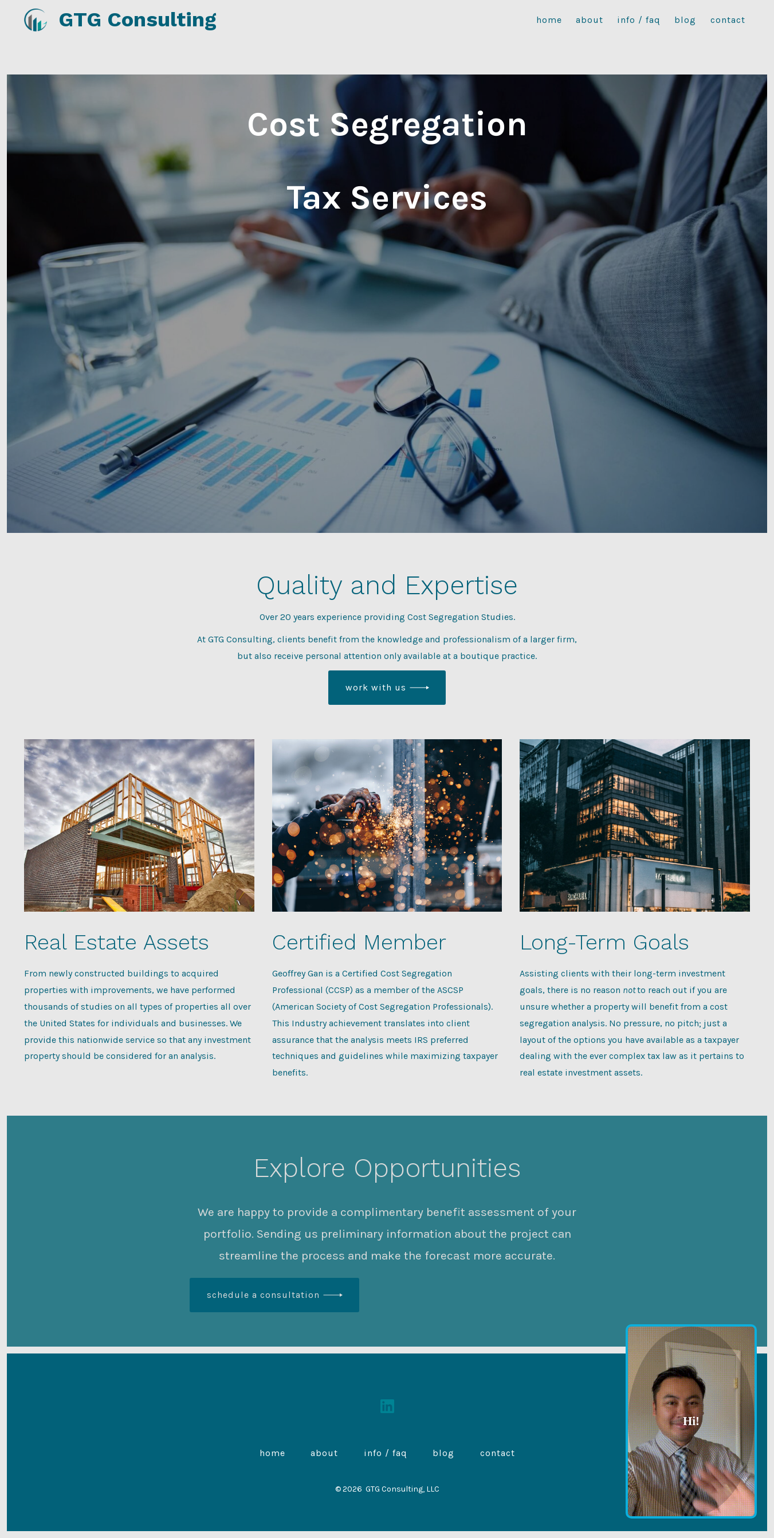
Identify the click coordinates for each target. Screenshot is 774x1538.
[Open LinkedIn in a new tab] (387, 1406)
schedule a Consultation (263, 1294)
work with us (375, 687)
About (589, 19)
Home (549, 19)
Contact (727, 19)
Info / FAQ (639, 19)
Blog (685, 19)
